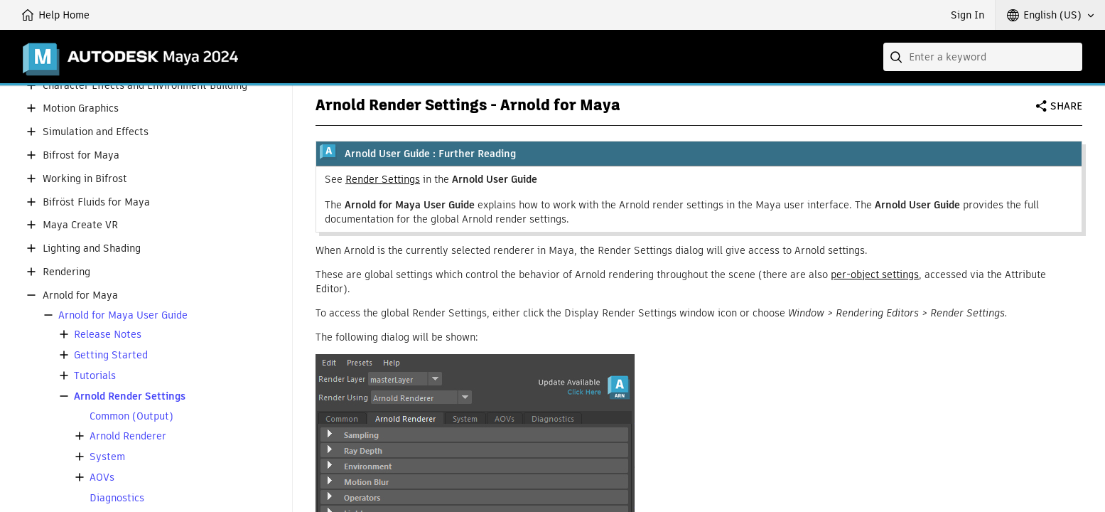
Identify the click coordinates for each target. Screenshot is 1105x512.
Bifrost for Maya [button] (81, 155)
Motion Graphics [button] (81, 108)
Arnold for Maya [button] (80, 295)
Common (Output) (131, 416)
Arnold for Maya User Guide (123, 315)
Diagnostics (117, 498)
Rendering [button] (66, 272)
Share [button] (1066, 106)
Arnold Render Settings (129, 396)
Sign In (967, 15)
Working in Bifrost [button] (85, 179)
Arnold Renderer (128, 436)
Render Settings (382, 179)
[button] (1050, 15)
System (107, 457)
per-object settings (875, 274)
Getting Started (111, 355)
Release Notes (107, 335)
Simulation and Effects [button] (96, 132)
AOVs (102, 477)
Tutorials (95, 376)
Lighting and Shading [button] (92, 248)
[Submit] (897, 57)
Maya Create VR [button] (80, 225)
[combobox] (982, 57)
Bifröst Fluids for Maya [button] (96, 202)
